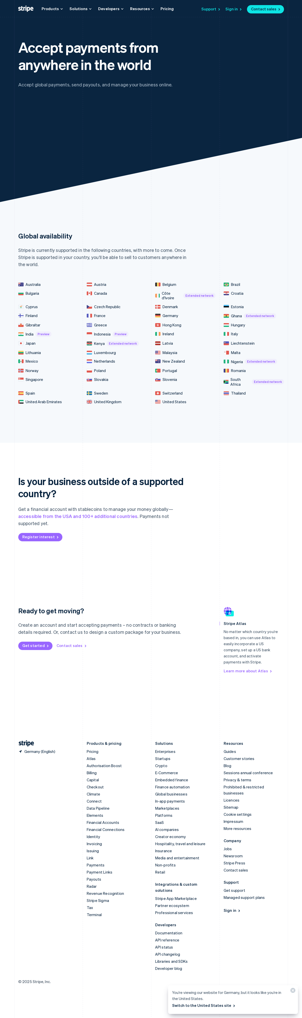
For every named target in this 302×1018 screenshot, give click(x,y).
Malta (232, 352)
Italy (231, 333)
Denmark (166, 306)
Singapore (30, 379)
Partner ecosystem (172, 905)
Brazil (232, 284)
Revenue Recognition (105, 893)
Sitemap (231, 807)
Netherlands (101, 361)
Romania (235, 370)
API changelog (167, 954)
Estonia (234, 306)
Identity (93, 836)
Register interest (41, 536)
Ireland (164, 333)
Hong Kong (168, 325)
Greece (97, 325)
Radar (92, 886)
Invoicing (94, 843)
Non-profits (165, 864)
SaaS (159, 822)
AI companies (167, 829)
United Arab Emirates (40, 401)
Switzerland (169, 393)
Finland (28, 315)
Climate (93, 794)
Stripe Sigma (98, 900)
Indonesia (108, 334)
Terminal (94, 914)
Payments (96, 864)
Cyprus (28, 306)
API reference (167, 939)
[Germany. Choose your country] (36, 751)
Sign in (233, 8)
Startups (163, 758)
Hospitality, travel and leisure (180, 843)
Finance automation (172, 786)
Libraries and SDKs (171, 961)
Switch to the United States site (204, 1005)
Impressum (233, 821)
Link (90, 857)
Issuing (93, 850)
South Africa (254, 382)
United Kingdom (104, 401)
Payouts (94, 879)
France (96, 315)
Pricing (167, 8)
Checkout (95, 786)
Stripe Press (234, 862)
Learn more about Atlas (248, 670)
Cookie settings (238, 814)
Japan (26, 343)
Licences (232, 800)
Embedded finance (171, 779)
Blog (228, 765)
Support (211, 8)
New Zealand (170, 361)
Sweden (97, 393)
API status (164, 947)
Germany (166, 315)
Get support (234, 890)
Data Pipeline (98, 808)
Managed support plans (244, 897)
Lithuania (29, 352)
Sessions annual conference (248, 772)
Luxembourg (101, 352)
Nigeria (250, 361)
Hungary (234, 325)
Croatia (233, 293)
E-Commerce (166, 772)
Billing (92, 772)
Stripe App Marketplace (176, 898)
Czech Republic (103, 306)
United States (170, 401)
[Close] (292, 991)
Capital (93, 779)
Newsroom (233, 855)
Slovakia (97, 379)
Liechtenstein (239, 343)
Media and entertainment (177, 857)
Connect (94, 801)
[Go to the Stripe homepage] (24, 743)
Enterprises (165, 751)
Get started (35, 645)
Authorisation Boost (104, 765)
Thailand (235, 393)
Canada (97, 293)
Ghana (250, 316)
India (34, 334)
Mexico (28, 361)
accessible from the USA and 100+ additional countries (78, 516)
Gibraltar (29, 325)
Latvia (164, 343)
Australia (29, 284)
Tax (90, 907)
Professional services (174, 912)
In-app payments (170, 801)
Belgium (165, 284)
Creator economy (170, 836)
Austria (96, 284)
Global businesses (171, 794)
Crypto (161, 765)
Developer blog (168, 968)
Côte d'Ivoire (185, 296)
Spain (26, 393)
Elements (95, 815)
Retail (160, 872)
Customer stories (239, 758)
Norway (28, 370)
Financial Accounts (103, 822)
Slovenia (166, 379)
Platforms (164, 815)
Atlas (91, 758)
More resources (238, 828)
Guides (230, 751)
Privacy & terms (238, 779)
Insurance (163, 850)
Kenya (113, 343)
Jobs (228, 848)
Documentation (169, 932)
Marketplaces (167, 808)
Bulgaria (28, 293)
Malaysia (166, 352)
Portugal (166, 370)
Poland (96, 370)
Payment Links (100, 872)
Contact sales (266, 8)
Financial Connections (106, 829)
